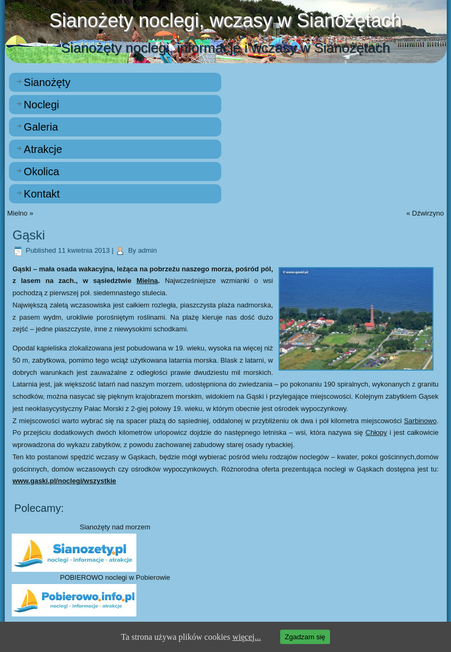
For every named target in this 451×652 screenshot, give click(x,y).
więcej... (246, 636)
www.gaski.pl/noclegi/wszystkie (64, 481)
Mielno (17, 213)
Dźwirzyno (428, 213)
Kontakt (42, 194)
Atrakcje (43, 149)
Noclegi (41, 104)
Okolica (41, 171)
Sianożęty (47, 82)
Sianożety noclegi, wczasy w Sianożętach (225, 20)
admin (147, 250)
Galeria (41, 127)
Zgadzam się (305, 637)
